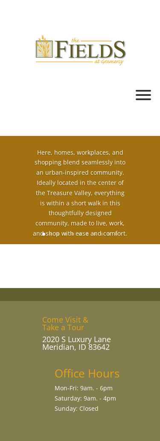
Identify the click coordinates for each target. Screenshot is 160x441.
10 (109, 234)
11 (116, 234)
